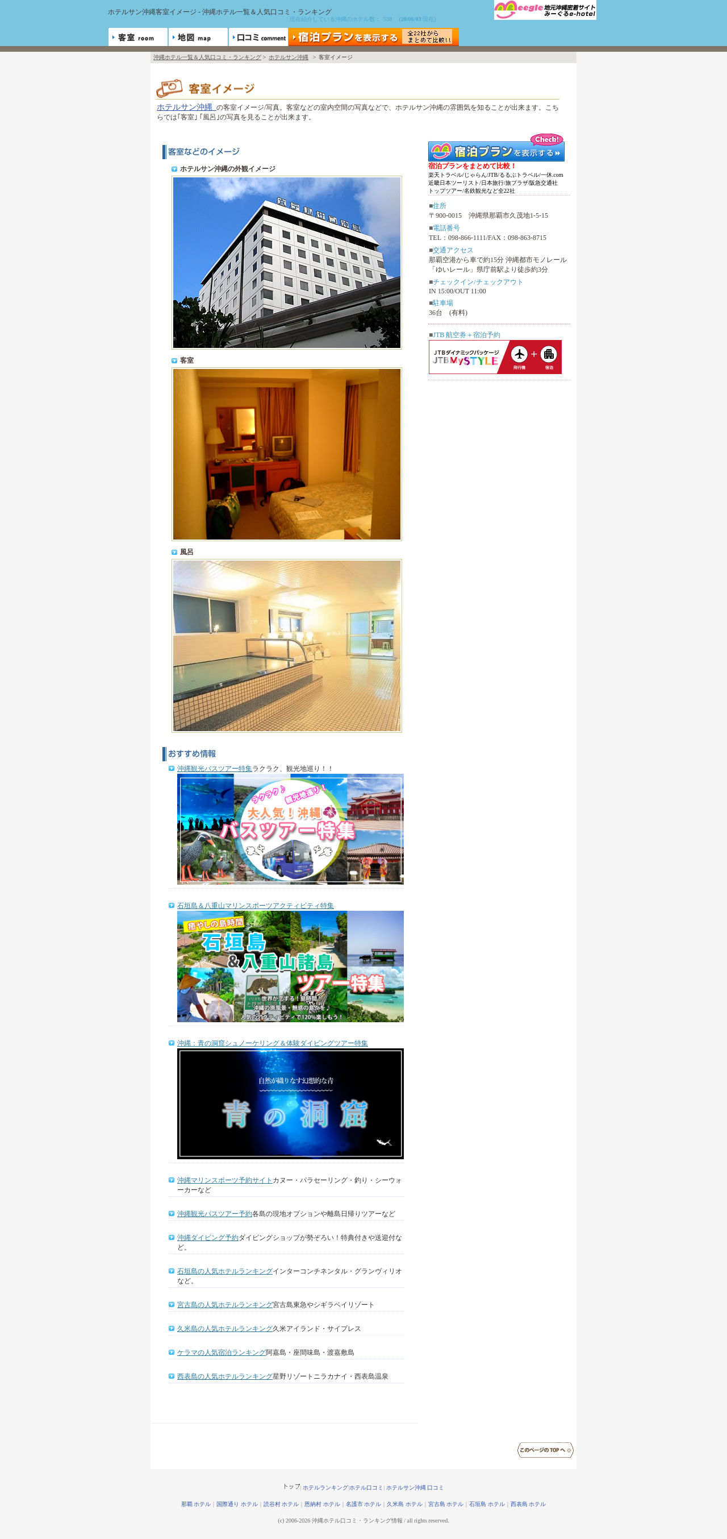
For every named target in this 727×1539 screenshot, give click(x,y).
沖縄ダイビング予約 (208, 1238)
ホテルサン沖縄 (288, 57)
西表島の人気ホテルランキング (225, 1376)
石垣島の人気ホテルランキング (225, 1271)
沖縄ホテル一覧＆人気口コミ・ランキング (207, 57)
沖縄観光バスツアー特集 (214, 769)
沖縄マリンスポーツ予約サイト (225, 1180)
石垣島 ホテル (487, 1504)
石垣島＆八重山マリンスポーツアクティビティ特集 (255, 906)
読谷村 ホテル (281, 1504)
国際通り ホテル (237, 1504)
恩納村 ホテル (322, 1504)
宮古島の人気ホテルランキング (225, 1305)
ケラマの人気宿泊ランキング (221, 1353)
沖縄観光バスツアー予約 (214, 1214)
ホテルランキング (325, 1487)
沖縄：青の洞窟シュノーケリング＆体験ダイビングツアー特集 (272, 1043)
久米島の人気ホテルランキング (225, 1329)
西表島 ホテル (528, 1504)
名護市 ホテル (364, 1504)
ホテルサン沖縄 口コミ (415, 1487)
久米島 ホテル (405, 1504)
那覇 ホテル (196, 1504)
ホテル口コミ (366, 1487)
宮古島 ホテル (446, 1504)
